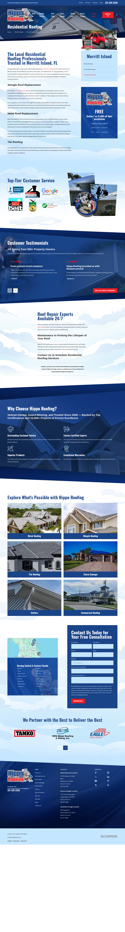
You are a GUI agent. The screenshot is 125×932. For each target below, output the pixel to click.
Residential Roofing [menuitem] (90, 75)
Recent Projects (39, 792)
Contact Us (108, 15)
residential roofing (48, 69)
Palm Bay (38, 673)
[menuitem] (9, 841)
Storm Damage (39, 783)
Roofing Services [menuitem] (42, 14)
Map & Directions (65, 784)
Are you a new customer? (78, 667)
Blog (101, 2)
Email (97, 132)
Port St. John (40, 681)
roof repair (41, 327)
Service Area (38, 786)
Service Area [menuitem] (73, 14)
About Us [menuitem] (33, 14)
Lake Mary (20, 686)
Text (92, 132)
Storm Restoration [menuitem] (89, 69)
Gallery (81, 2)
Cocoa (19, 671)
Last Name (96, 642)
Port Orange (39, 679)
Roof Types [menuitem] (53, 14)
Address (73, 659)
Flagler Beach (21, 684)
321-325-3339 (111, 3)
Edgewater (20, 681)
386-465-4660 (64, 802)
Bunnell (19, 668)
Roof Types (38, 779)
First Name (74, 642)
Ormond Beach (40, 671)
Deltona (19, 679)
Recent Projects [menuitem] (82, 14)
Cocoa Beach (21, 673)
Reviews (87, 2)
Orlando (38, 668)
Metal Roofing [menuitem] (88, 64)
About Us (38, 773)
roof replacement (20, 91)
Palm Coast (39, 676)
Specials (95, 2)
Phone (73, 650)
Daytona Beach (21, 676)
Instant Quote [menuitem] (94, 14)
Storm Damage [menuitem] (62, 14)
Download (104, 132)
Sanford (38, 686)
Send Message (78, 701)
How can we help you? (78, 675)
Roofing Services (40, 776)
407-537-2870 (64, 818)
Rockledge (39, 684)
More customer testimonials (105, 290)
